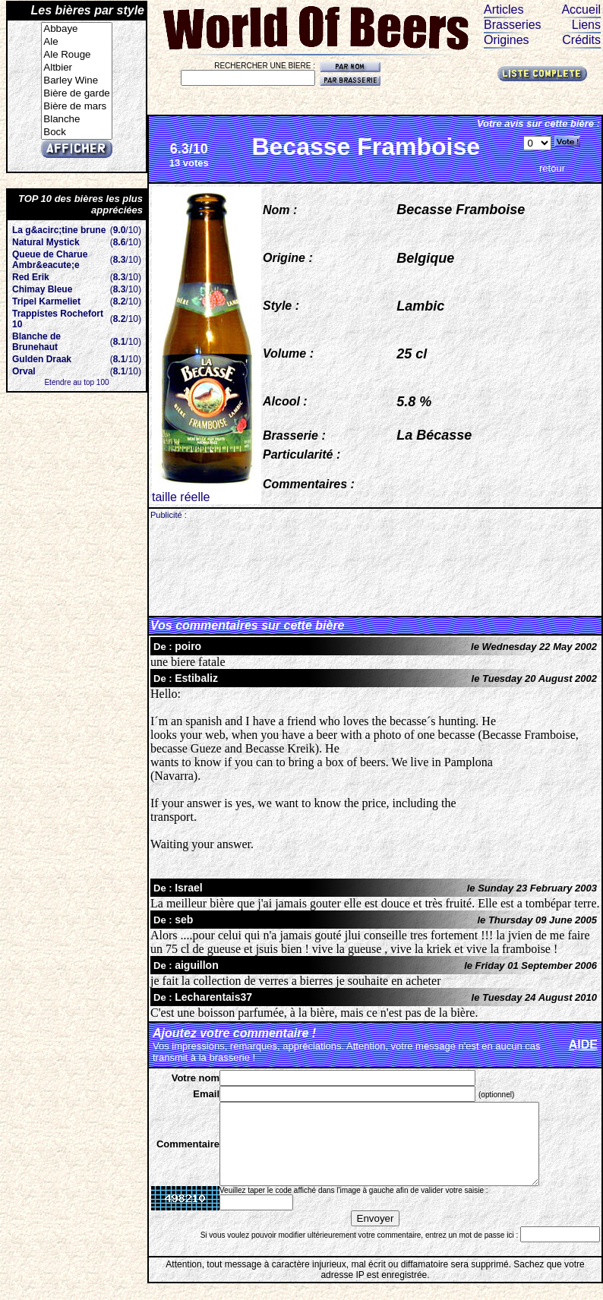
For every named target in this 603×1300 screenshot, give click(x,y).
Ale (76, 42)
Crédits (581, 39)
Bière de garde (76, 93)
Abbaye (76, 29)
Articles (503, 9)
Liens (586, 24)
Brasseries (512, 24)
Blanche (76, 119)
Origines (506, 39)
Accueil (581, 9)
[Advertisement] (375, 566)
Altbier (76, 68)
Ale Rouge (76, 55)
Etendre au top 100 (76, 382)
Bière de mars (76, 106)
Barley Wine (76, 80)
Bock (76, 132)
